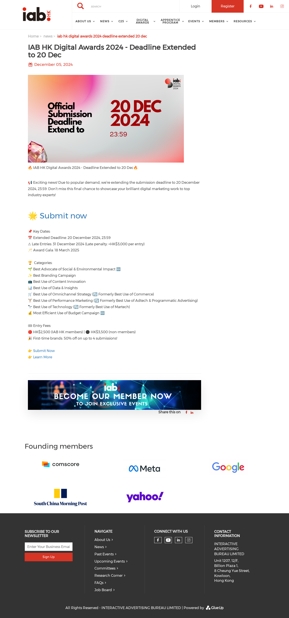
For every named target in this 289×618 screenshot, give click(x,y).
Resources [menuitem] (243, 21)
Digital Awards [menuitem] (142, 21)
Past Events (104, 554)
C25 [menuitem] (121, 21)
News (99, 547)
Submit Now (44, 351)
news (47, 36)
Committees (104, 568)
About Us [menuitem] (83, 21)
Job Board (103, 590)
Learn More (42, 357)
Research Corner (108, 575)
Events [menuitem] (194, 21)
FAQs (98, 583)
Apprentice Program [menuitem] (170, 21)
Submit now (63, 215)
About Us (102, 540)
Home (33, 36)
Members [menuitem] (216, 21)
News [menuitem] (104, 21)
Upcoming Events (109, 561)
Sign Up (49, 557)
